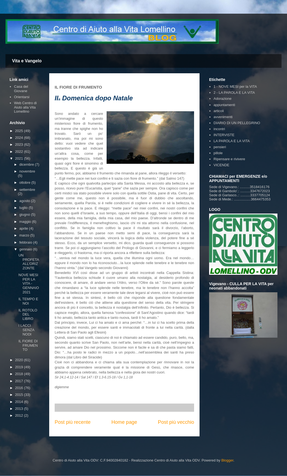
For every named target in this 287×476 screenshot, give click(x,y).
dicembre (27, 164)
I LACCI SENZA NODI (26, 329)
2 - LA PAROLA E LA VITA (234, 92)
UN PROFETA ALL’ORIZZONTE (28, 261)
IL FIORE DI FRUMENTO (28, 345)
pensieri (219, 147)
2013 (19, 409)
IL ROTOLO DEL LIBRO (27, 314)
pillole (217, 153)
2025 (19, 131)
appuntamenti (224, 105)
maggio (25, 222)
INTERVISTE (223, 135)
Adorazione (222, 99)
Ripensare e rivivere (229, 159)
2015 (19, 395)
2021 (19, 158)
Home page (124, 422)
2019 (19, 367)
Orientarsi (21, 97)
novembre (27, 171)
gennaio (26, 249)
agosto (25, 201)
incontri (219, 129)
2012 (19, 415)
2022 (19, 152)
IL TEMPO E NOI (28, 301)
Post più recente (72, 422)
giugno (25, 214)
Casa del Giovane (21, 88)
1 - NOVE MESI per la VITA (235, 86)
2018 (19, 374)
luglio (24, 208)
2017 (19, 381)
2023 (19, 144)
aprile (24, 228)
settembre (27, 190)
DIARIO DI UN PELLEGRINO (236, 123)
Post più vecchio (176, 422)
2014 (19, 402)
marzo (24, 235)
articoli (218, 111)
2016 (19, 388)
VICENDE (221, 165)
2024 (19, 138)
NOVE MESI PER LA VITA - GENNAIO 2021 (28, 283)
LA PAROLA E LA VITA (231, 141)
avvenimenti (222, 117)
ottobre (25, 182)
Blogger (227, 460)
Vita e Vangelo (27, 61)
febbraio (26, 242)
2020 (19, 360)
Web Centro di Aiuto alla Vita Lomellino (25, 107)
